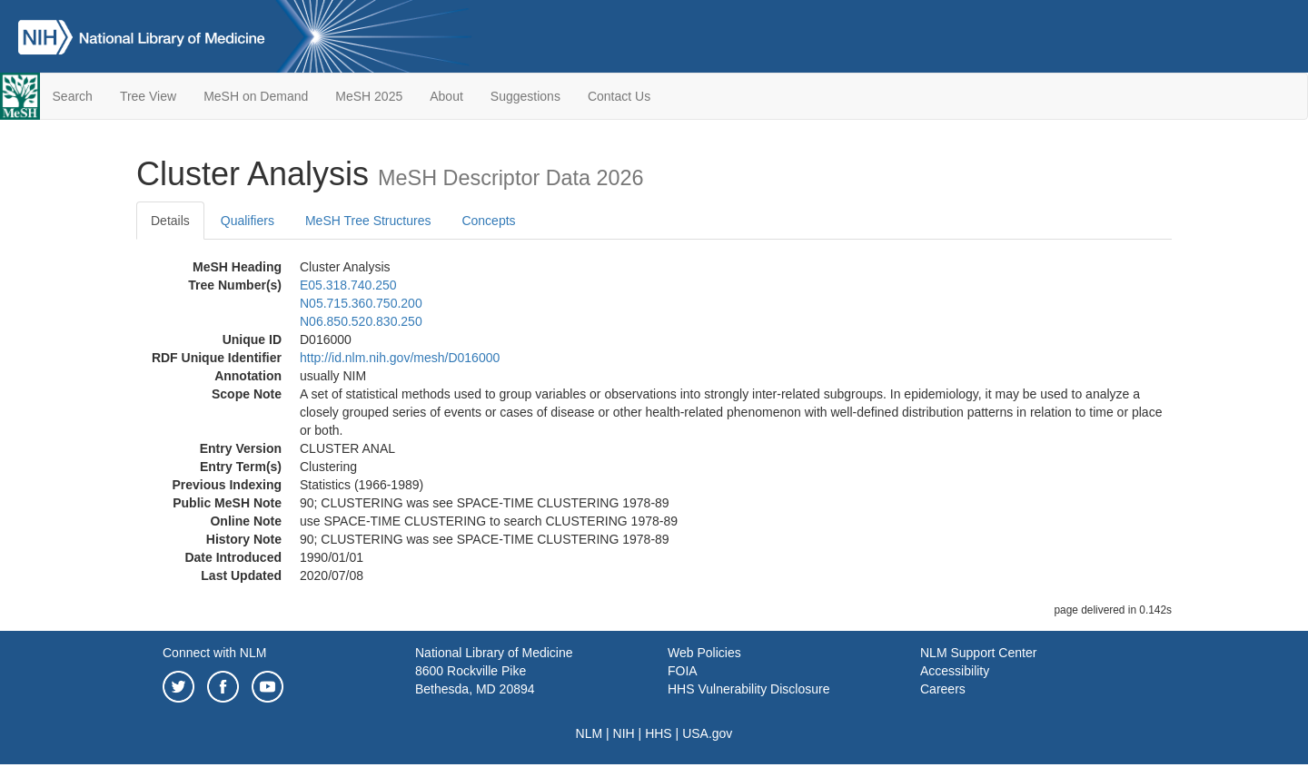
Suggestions (525, 96)
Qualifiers (247, 220)
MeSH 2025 (368, 96)
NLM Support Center (978, 652)
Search (73, 96)
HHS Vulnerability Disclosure (748, 689)
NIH (624, 733)
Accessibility (954, 671)
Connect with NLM (214, 652)
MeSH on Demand (255, 96)
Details (170, 220)
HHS (658, 733)
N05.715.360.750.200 (361, 303)
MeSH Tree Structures (368, 220)
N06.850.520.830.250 (361, 321)
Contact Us (619, 96)
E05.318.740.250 (348, 285)
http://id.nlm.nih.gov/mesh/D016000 (400, 357)
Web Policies (704, 652)
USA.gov (707, 733)
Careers (943, 689)
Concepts (488, 220)
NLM (589, 733)
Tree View (148, 96)
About (446, 96)
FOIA (683, 671)
